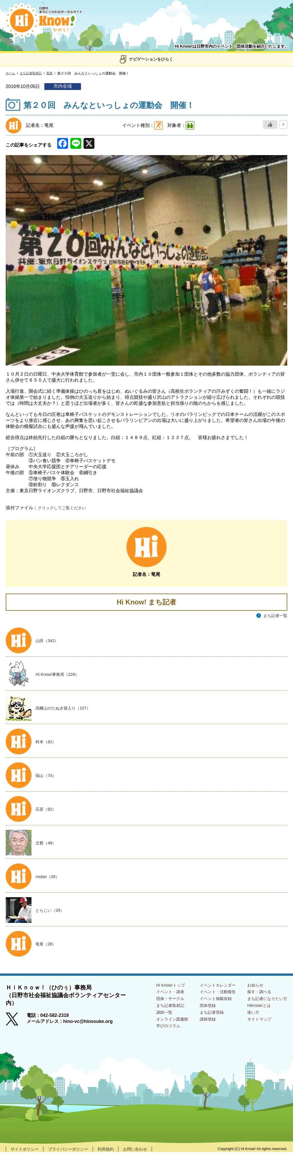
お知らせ (250, 988)
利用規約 (116, 1152)
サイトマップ (255, 1025)
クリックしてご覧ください (65, 507)
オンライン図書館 (159, 1025)
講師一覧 (150, 1018)
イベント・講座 (157, 995)
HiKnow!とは (254, 1010)
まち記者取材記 (33, 73)
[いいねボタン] (270, 124)
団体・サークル (157, 1003)
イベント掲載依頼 (207, 1003)
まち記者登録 (202, 1018)
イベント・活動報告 (209, 995)
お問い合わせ (149, 1152)
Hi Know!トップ (157, 988)
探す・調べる (255, 995)
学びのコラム (154, 1032)
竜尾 (52, 73)
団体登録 (198, 1010)
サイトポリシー (27, 1152)
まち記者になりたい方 (264, 1003)
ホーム (11, 73)
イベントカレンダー (209, 988)
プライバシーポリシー (75, 1152)
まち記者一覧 (273, 615)
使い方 (248, 1018)
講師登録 (198, 1025)
